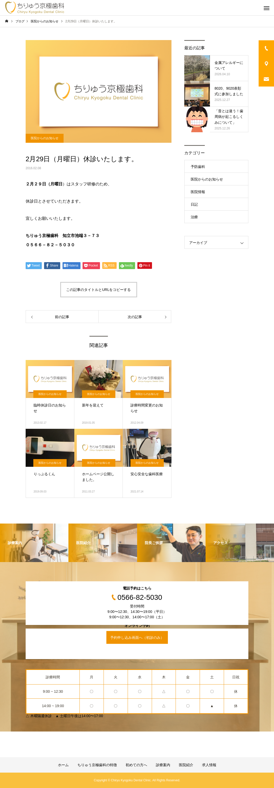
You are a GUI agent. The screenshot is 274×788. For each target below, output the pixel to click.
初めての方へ (136, 765)
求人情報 (209, 765)
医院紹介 (186, 765)
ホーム (63, 765)
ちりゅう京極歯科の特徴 (97, 765)
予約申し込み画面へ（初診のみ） (137, 637)
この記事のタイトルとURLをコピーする (98, 290)
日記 (194, 204)
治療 (194, 217)
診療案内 (163, 765)
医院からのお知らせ (44, 138)
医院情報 (198, 192)
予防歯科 (198, 167)
